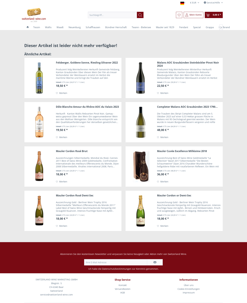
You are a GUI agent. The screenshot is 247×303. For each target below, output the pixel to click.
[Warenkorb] (214, 15)
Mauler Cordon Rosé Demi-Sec (74, 195)
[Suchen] (140, 15)
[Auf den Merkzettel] (61, 93)
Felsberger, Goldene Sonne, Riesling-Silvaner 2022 (87, 62)
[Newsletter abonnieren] (155, 262)
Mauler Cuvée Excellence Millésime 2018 (182, 151)
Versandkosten (122, 288)
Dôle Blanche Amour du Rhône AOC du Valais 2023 (87, 106)
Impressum (189, 292)
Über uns (189, 285)
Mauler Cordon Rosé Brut (72, 151)
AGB (122, 292)
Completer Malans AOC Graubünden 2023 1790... (187, 106)
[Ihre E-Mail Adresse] (115, 262)
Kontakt (123, 285)
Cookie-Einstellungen (189, 288)
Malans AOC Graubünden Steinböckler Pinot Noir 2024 (188, 64)
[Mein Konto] (193, 15)
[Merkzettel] (179, 15)
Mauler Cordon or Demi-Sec (174, 195)
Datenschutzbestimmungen (116, 268)
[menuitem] (116, 15)
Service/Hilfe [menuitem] (212, 2)
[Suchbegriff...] (116, 15)
